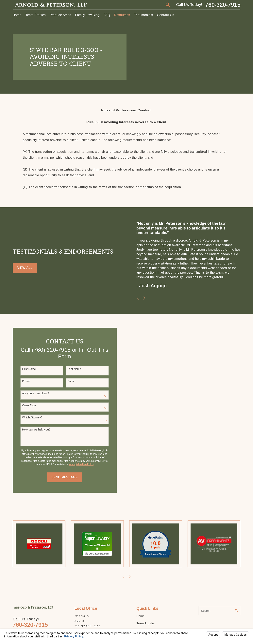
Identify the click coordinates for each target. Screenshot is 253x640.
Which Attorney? (31, 417)
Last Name (73, 369)
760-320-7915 (222, 5)
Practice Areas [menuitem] (60, 15)
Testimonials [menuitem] (143, 15)
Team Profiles (145, 623)
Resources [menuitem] (122, 15)
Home (140, 616)
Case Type (28, 405)
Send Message (63, 477)
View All (25, 269)
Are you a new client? (34, 393)
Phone (25, 381)
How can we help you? (35, 429)
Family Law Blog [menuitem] (87, 15)
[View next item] (146, 298)
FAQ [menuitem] (107, 15)
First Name (27, 369)
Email (69, 381)
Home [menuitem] (17, 15)
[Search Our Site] (236, 610)
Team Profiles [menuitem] (35, 15)
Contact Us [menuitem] (165, 15)
